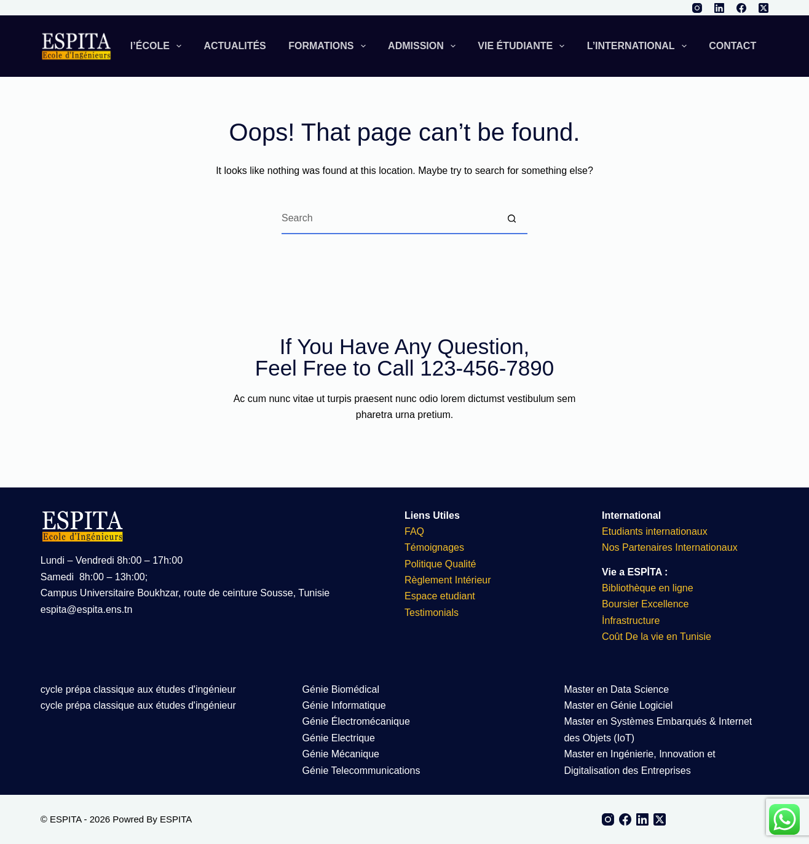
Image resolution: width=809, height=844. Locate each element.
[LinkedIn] (719, 8)
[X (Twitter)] (763, 8)
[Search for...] (389, 218)
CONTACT (732, 46)
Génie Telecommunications (361, 770)
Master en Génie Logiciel (618, 705)
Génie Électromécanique (357, 721)
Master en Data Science (616, 689)
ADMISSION (424, 46)
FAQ (414, 531)
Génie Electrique (338, 738)
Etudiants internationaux (655, 531)
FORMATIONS (329, 46)
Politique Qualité (440, 564)
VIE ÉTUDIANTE (523, 46)
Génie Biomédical (340, 689)
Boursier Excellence (645, 604)
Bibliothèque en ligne (647, 588)
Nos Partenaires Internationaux (670, 547)
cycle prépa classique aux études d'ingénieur (138, 689)
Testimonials (432, 612)
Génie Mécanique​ (340, 754)
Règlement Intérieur (448, 580)
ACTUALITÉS (234, 46)
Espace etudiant (440, 596)
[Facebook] (741, 8)
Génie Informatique (344, 705)
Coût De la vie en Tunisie (658, 636)
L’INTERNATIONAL (639, 46)
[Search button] (512, 218)
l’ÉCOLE (158, 46)
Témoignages (434, 547)
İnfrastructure (631, 620)
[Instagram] (697, 8)
